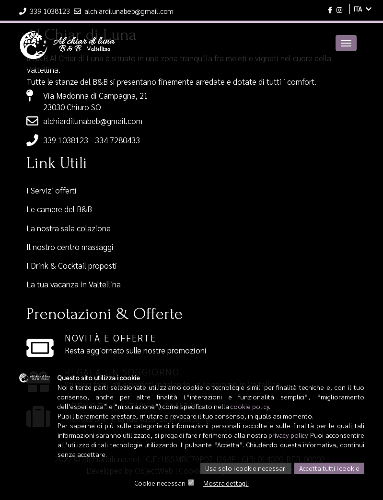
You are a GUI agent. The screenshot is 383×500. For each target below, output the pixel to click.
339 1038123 (45, 10)
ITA (362, 9)
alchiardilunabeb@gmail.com (124, 10)
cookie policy (250, 407)
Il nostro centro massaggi (70, 246)
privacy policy (287, 436)
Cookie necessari (160, 483)
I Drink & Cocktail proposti (71, 265)
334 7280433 (117, 140)
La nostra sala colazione (68, 228)
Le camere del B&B (59, 209)
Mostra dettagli (226, 483)
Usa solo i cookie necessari (246, 469)
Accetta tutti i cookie (329, 469)
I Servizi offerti (51, 190)
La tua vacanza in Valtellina (73, 284)
